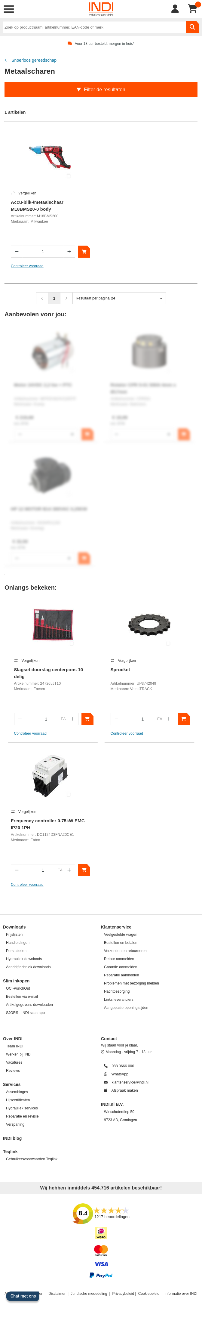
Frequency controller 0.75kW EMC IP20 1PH (48, 824)
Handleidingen (17, 943)
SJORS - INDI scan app (25, 1013)
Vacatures (14, 1062)
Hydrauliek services (22, 1108)
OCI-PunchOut (18, 988)
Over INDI (13, 1038)
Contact (109, 1038)
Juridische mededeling (89, 1294)
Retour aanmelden (119, 959)
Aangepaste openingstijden (126, 1008)
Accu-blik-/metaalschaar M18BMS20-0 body (37, 206)
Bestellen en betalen (120, 943)
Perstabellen (16, 951)
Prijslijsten (14, 934)
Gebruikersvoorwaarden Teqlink (31, 1159)
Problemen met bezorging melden (131, 983)
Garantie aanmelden (120, 967)
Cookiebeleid (149, 1294)
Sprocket (120, 669)
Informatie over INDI (180, 1294)
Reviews (13, 1070)
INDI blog (12, 1138)
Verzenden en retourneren (125, 951)
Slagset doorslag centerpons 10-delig (49, 673)
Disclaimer (57, 1294)
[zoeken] (192, 27)
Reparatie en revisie (22, 1116)
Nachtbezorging (117, 991)
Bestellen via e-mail (22, 996)
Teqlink (10, 1151)
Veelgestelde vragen (120, 934)
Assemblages (17, 1092)
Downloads (14, 927)
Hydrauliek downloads (24, 959)
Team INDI (14, 1046)
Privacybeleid (123, 1294)
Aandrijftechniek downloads (28, 967)
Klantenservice (116, 927)
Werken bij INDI (19, 1054)
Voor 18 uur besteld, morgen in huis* (104, 44)
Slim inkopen (16, 980)
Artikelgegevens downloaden (29, 1005)
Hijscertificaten (18, 1100)
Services (12, 1084)
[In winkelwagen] (84, 252)
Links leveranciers (118, 999)
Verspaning (15, 1124)
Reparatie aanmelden (121, 975)
